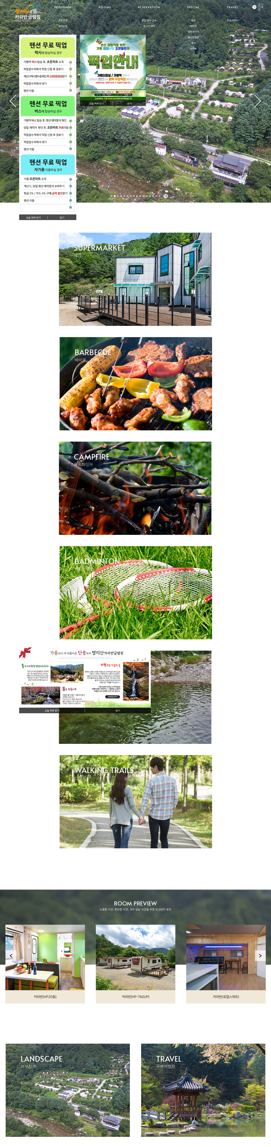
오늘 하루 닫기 (33, 217)
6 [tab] (128, 196)
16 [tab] (159, 196)
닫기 (62, 217)
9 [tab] (137, 196)
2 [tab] (115, 196)
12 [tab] (147, 196)
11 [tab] (144, 196)
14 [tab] (153, 196)
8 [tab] (134, 196)
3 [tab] (118, 196)
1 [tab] (112, 196)
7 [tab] (131, 196)
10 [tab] (140, 196)
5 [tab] (124, 196)
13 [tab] (150, 196)
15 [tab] (156, 196)
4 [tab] (121, 196)
